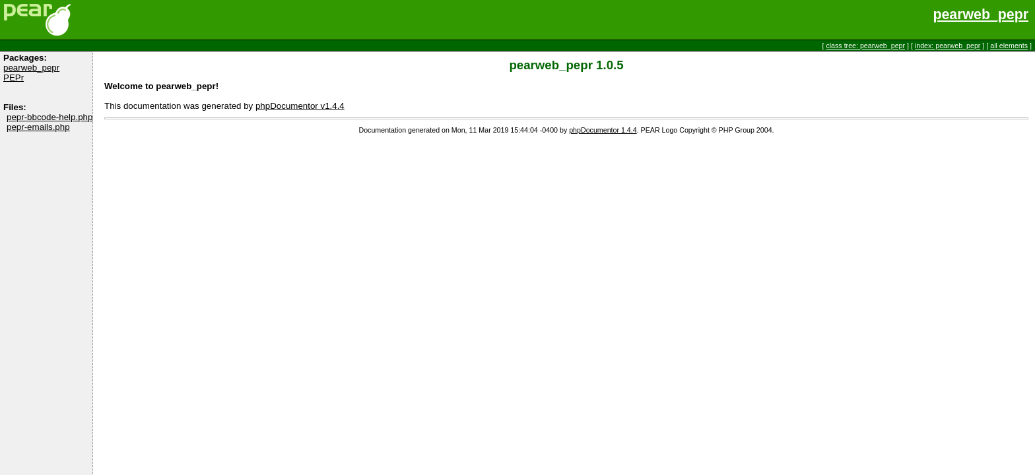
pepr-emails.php (38, 127)
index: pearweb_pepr (948, 45)
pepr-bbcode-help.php (49, 117)
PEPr (13, 77)
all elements (1009, 45)
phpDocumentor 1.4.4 (602, 130)
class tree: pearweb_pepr (865, 45)
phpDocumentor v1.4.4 (300, 106)
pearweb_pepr (980, 14)
